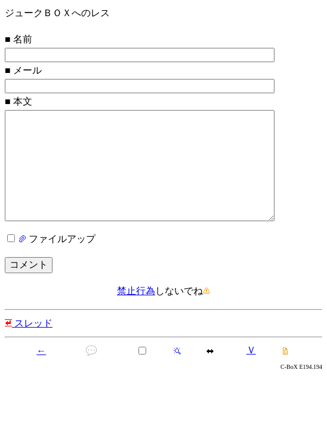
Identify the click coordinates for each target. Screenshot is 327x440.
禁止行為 (136, 315)
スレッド (29, 347)
